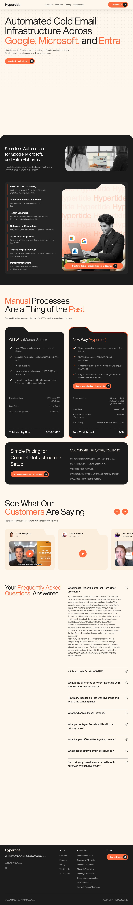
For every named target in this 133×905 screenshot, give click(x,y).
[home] (12, 4)
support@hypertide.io (13, 863)
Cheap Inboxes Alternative (87, 878)
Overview (49, 4)
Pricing (68, 4)
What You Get (64, 869)
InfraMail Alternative (85, 882)
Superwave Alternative (86, 860)
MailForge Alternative (85, 873)
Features (59, 4)
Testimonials (78, 4)
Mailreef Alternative (85, 855)
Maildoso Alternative (85, 864)
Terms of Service (121, 900)
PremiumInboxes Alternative (88, 887)
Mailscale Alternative (85, 869)
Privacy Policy (107, 900)
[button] (117, 512)
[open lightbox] (30, 553)
